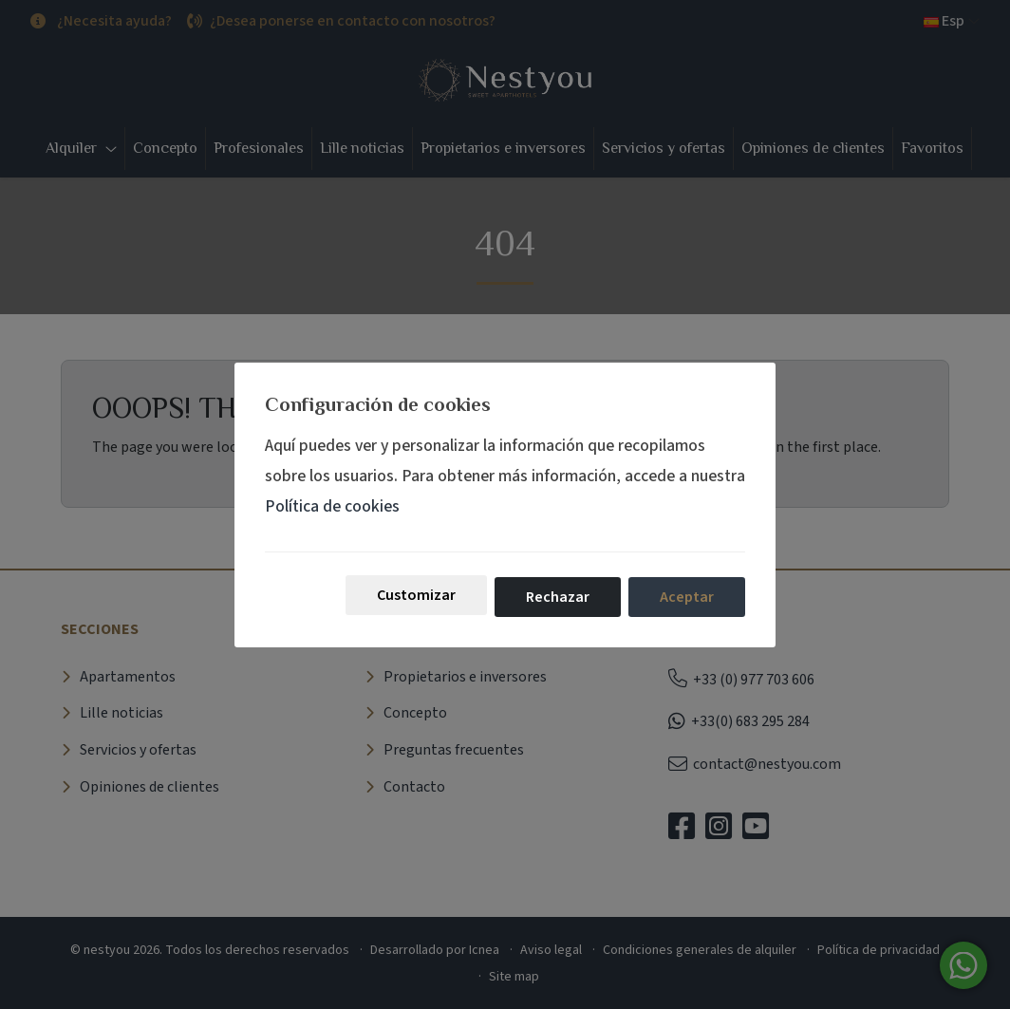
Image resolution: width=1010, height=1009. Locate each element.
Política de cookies (332, 506)
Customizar (416, 595)
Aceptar (687, 597)
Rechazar (557, 597)
